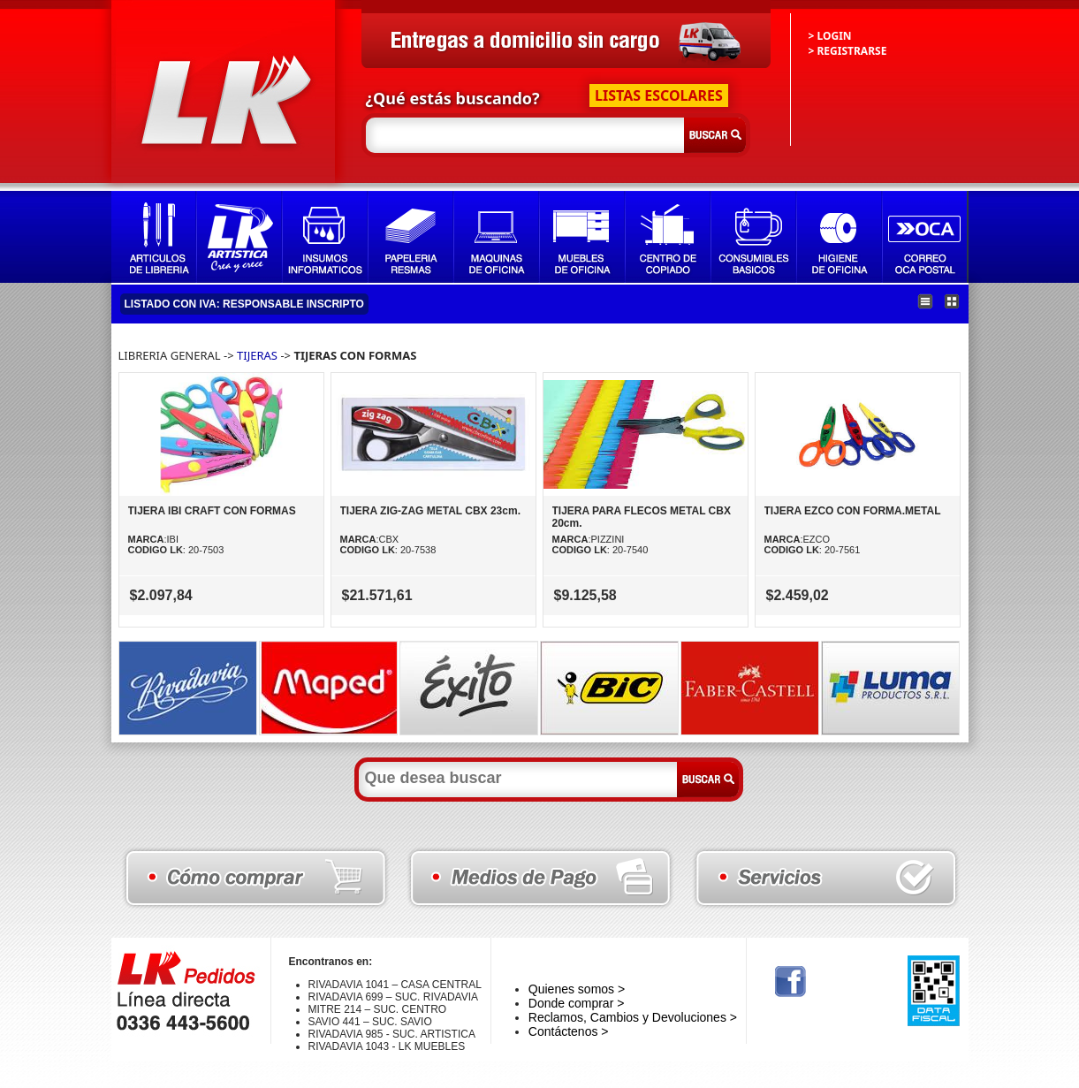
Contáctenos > (568, 1031)
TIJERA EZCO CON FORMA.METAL (852, 511)
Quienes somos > (576, 989)
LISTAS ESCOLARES (659, 95)
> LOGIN (830, 35)
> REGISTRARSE (848, 50)
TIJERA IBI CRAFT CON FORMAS (212, 511)
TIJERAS (257, 355)
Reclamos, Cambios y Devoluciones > (632, 1017)
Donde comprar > (576, 1003)
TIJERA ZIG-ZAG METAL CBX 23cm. (430, 511)
